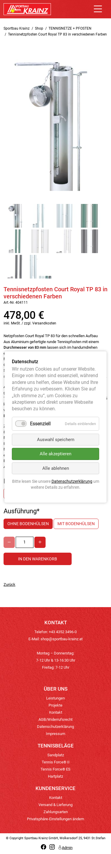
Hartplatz (55, 776)
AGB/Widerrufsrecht (55, 719)
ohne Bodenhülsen (28, 523)
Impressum (55, 733)
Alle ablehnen (55, 468)
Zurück (9, 584)
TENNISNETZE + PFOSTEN (70, 28)
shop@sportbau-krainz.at (62, 639)
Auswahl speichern (55, 439)
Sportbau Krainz (17, 28)
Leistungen (55, 698)
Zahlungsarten (56, 812)
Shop (39, 28)
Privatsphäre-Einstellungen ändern (55, 819)
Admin (65, 847)
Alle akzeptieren (55, 454)
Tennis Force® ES (55, 769)
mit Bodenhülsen (76, 523)
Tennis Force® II (56, 762)
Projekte (55, 705)
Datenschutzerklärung (55, 726)
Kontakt (55, 712)
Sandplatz (55, 755)
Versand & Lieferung (55, 804)
